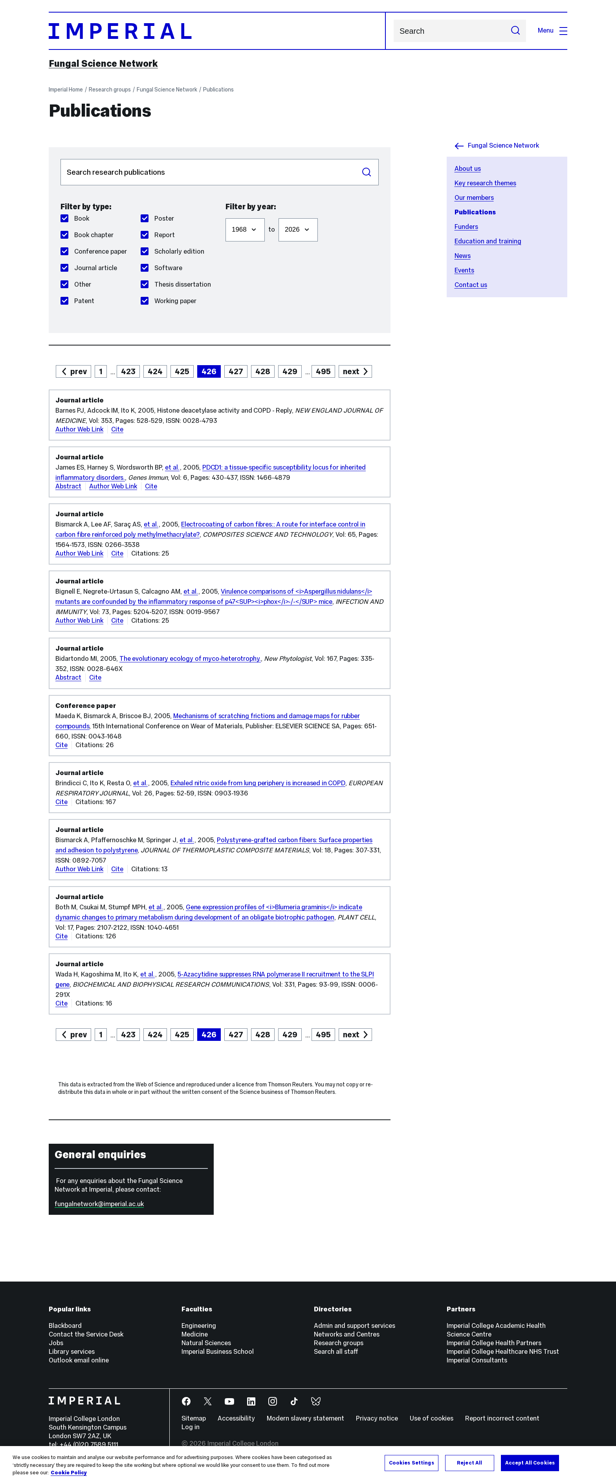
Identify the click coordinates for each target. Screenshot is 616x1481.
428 (262, 371)
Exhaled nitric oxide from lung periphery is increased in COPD (257, 783)
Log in (191, 1427)
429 (289, 371)
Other (75, 284)
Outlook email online (79, 1360)
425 (182, 371)
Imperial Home (66, 89)
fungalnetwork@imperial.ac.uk (99, 1204)
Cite (117, 429)
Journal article (88, 268)
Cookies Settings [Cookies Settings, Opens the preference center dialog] (411, 1462)
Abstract (68, 486)
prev (78, 371)
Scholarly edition (172, 251)
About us (468, 169)
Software (161, 268)
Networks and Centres (347, 1334)
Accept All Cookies (530, 1462)
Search (367, 172)
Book (74, 218)
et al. (172, 467)
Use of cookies (431, 1418)
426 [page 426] (209, 371)
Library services (72, 1352)
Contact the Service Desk (86, 1334)
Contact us (471, 285)
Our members (474, 198)
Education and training (488, 241)
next (351, 371)
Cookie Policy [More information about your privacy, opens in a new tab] (69, 1473)
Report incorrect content (502, 1418)
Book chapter (87, 235)
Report (158, 235)
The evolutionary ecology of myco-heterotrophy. (190, 659)
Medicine (195, 1334)
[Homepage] (217, 31)
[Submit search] (515, 31)
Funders (466, 227)
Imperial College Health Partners (494, 1343)
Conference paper (93, 251)
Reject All (469, 1462)
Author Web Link (79, 429)
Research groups (110, 89)
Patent (77, 301)
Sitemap (194, 1418)
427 (236, 371)
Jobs (56, 1343)
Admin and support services (354, 1326)
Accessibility (236, 1418)
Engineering (199, 1326)
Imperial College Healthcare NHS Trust (503, 1352)
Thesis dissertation (176, 284)
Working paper (168, 301)
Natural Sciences (206, 1343)
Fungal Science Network (103, 63)
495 (323, 371)
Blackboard (65, 1326)
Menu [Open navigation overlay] (552, 30)
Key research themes (485, 183)
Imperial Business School (218, 1352)
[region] (308, 1463)
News (463, 256)
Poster (157, 218)
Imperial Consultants (477, 1360)
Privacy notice (377, 1418)
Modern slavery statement (305, 1418)
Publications (218, 89)
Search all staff (336, 1352)
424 (155, 371)
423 (128, 371)
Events (464, 270)
